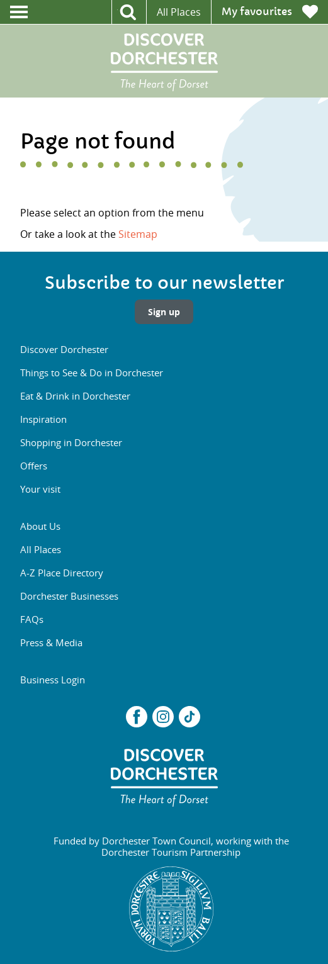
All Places (179, 12)
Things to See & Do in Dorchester (91, 372)
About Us (40, 526)
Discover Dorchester (64, 349)
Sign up (164, 312)
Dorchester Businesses (69, 596)
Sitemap (137, 234)
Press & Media (51, 642)
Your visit (40, 489)
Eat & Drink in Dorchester (75, 396)
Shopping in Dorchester (71, 442)
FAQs (31, 619)
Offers (33, 465)
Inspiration (43, 419)
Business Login (52, 679)
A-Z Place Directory (61, 572)
